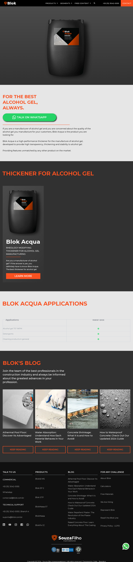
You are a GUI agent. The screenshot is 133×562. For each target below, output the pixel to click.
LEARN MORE (23, 276)
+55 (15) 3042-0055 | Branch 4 (16, 511)
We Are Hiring (107, 502)
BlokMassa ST (41, 507)
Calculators (106, 486)
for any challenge (112, 472)
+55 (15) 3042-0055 (111, 3)
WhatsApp (7, 492)
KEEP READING (18, 449)
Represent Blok (108, 510)
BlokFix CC (40, 525)
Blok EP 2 (39, 488)
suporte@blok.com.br (12, 517)
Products (41, 472)
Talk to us (9, 472)
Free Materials (107, 494)
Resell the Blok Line (109, 518)
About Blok (106, 478)
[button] (51, 3)
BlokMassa (40, 516)
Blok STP (39, 497)
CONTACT (126, 3)
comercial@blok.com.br (13, 498)
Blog (71, 472)
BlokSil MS (40, 479)
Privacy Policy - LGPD (110, 526)
